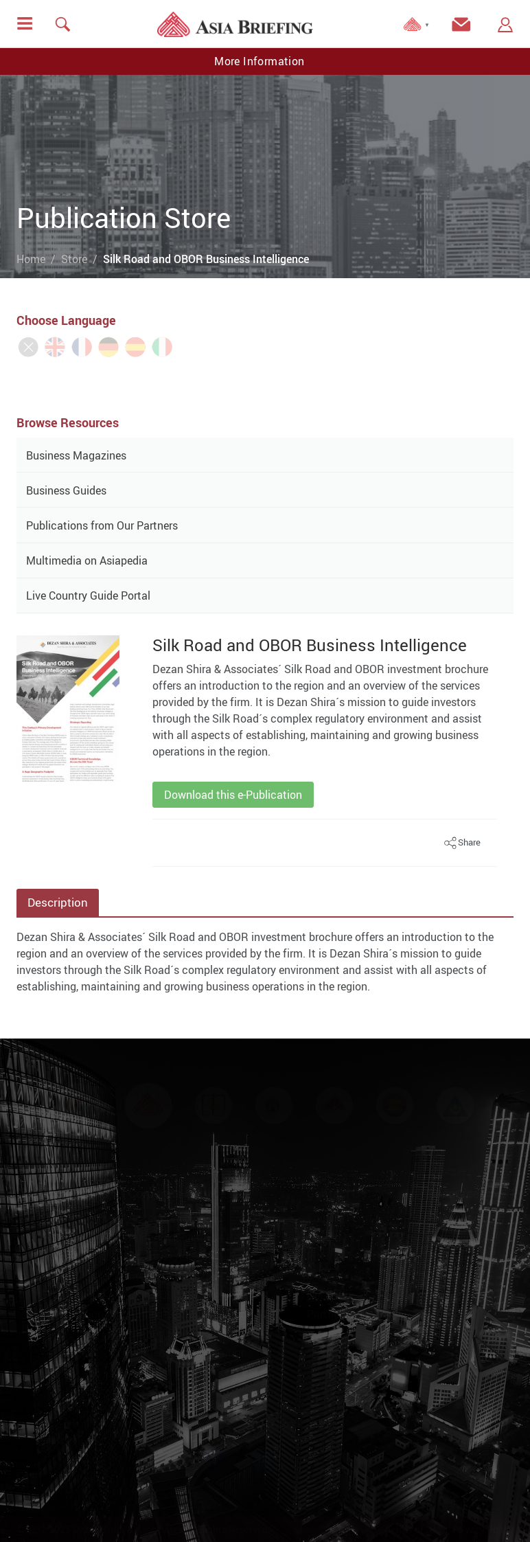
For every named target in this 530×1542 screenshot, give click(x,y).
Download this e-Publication (233, 794)
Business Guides (66, 490)
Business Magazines (76, 455)
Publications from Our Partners (102, 525)
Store (74, 259)
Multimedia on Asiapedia (87, 560)
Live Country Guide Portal (88, 595)
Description (57, 902)
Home (30, 259)
